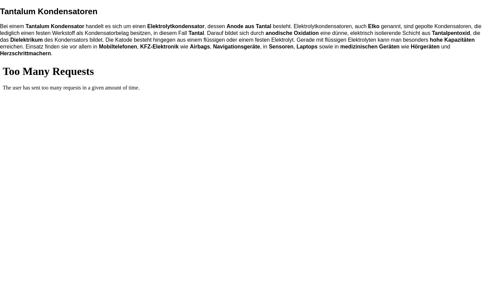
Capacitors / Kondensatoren (244, 181)
